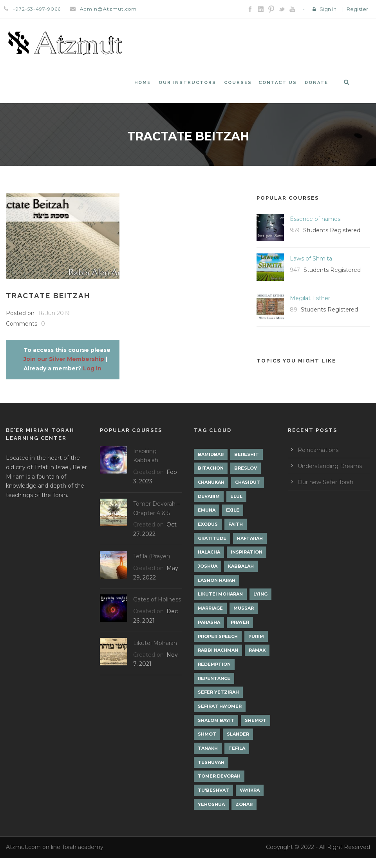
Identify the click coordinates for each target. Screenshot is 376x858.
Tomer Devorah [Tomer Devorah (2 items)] (219, 776)
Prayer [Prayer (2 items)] (240, 622)
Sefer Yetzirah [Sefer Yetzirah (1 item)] (218, 692)
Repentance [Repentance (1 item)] (214, 678)
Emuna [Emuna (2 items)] (206, 510)
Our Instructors (187, 82)
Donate (316, 82)
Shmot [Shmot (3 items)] (207, 734)
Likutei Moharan (155, 643)
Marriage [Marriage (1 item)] (210, 608)
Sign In (328, 9)
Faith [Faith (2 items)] (235, 524)
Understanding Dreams (330, 466)
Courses (238, 82)
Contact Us (277, 82)
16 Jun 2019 (54, 313)
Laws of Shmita (311, 258)
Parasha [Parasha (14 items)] (209, 622)
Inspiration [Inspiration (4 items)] (246, 552)
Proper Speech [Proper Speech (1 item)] (218, 636)
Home (142, 82)
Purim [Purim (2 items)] (256, 636)
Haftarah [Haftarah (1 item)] (250, 538)
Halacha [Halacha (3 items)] (209, 552)
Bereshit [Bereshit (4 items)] (246, 454)
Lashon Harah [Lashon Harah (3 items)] (216, 580)
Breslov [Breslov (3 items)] (245, 468)
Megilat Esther (310, 298)
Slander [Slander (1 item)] (238, 734)
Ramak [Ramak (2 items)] (257, 650)
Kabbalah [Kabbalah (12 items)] (241, 566)
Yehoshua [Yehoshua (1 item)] (211, 804)
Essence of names (315, 218)
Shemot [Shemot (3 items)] (255, 720)
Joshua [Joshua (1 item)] (207, 566)
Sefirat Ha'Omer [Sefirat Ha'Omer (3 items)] (220, 706)
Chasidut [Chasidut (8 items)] (247, 482)
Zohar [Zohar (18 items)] (244, 804)
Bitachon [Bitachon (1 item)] (211, 468)
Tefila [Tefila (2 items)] (236, 748)
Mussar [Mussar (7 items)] (243, 608)
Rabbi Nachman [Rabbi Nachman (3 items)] (218, 650)
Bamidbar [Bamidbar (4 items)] (211, 454)
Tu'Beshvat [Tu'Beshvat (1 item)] (213, 790)
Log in (92, 368)
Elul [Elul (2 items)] (236, 496)
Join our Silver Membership (64, 359)
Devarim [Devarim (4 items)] (209, 496)
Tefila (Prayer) (151, 556)
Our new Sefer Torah (325, 482)
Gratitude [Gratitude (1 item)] (212, 538)
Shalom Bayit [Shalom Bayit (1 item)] (216, 720)
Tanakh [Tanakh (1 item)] (208, 748)
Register (357, 9)
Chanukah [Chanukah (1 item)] (211, 482)
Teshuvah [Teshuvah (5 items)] (211, 762)
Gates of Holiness (157, 599)
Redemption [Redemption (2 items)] (214, 664)
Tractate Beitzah (48, 295)
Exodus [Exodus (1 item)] (208, 524)
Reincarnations (318, 450)
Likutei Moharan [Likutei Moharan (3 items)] (220, 594)
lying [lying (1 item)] (260, 594)
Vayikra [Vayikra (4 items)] (250, 790)
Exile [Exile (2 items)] (232, 510)
